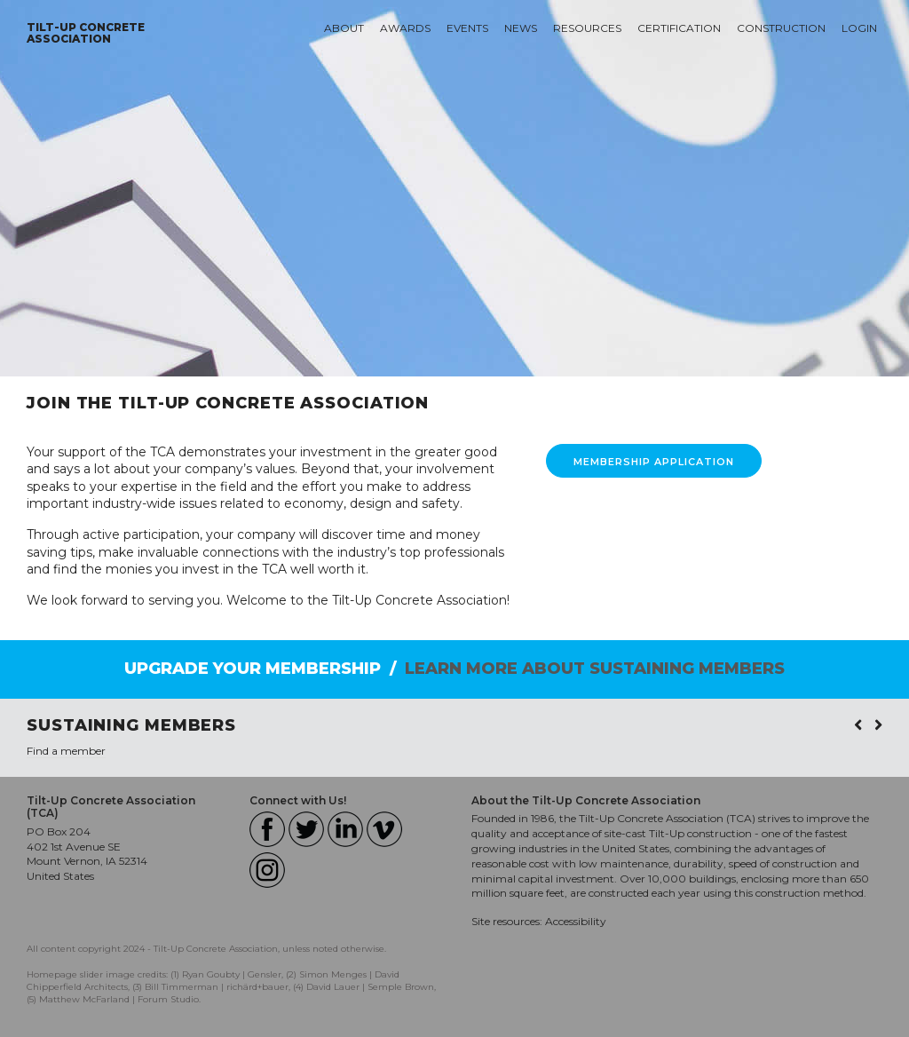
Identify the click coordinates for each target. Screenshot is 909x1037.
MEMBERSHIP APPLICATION (653, 461)
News (520, 28)
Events (467, 28)
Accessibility (575, 921)
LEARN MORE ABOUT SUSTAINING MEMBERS (595, 668)
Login (859, 28)
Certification (679, 28)
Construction (781, 28)
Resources (587, 28)
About (344, 28)
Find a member (66, 750)
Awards (405, 28)
